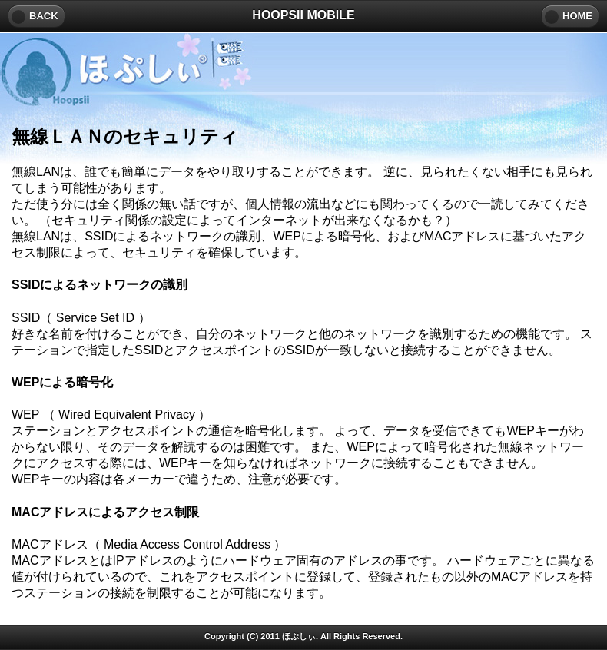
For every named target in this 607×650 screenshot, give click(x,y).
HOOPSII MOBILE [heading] (303, 15)
